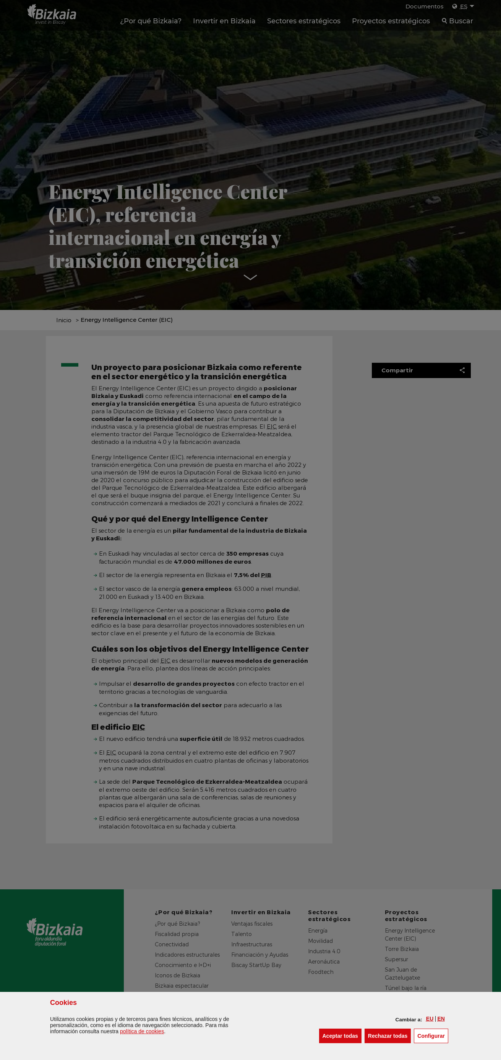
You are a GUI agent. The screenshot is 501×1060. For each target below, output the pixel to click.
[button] (429, 1019)
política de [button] (142, 1031)
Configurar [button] (432, 1035)
